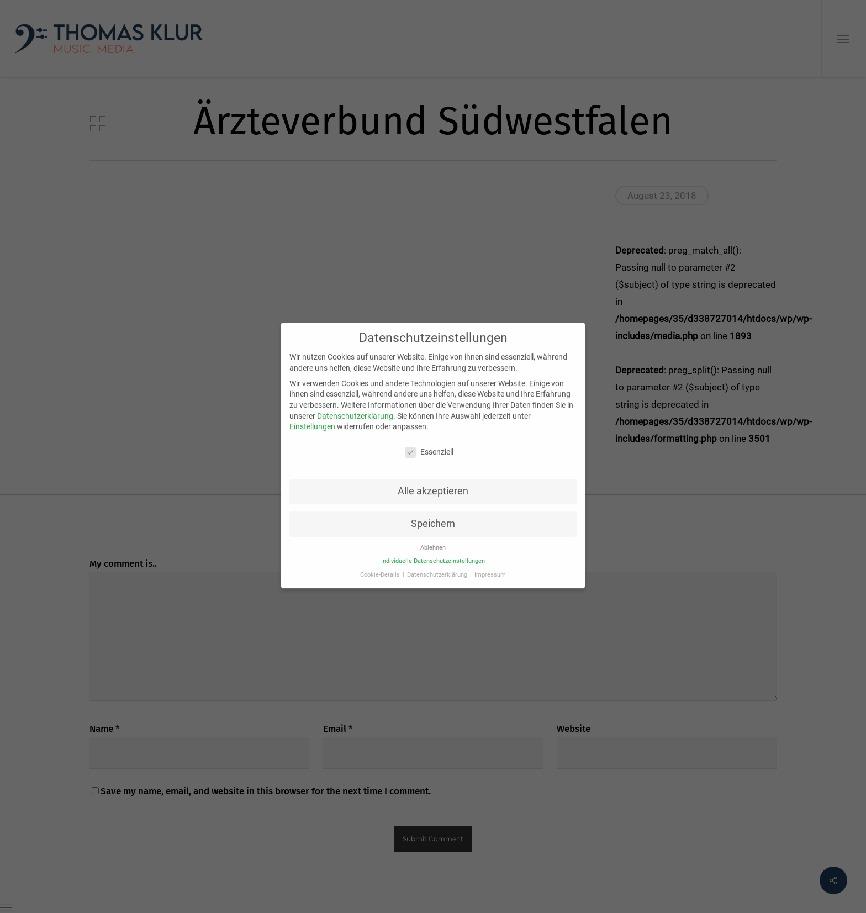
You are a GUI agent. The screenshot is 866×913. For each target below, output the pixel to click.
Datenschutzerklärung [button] (438, 565)
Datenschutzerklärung (355, 406)
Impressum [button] (490, 565)
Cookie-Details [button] (381, 565)
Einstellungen (312, 417)
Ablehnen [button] (433, 538)
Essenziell (429, 442)
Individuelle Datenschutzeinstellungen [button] (433, 551)
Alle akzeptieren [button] (433, 481)
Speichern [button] (433, 514)
